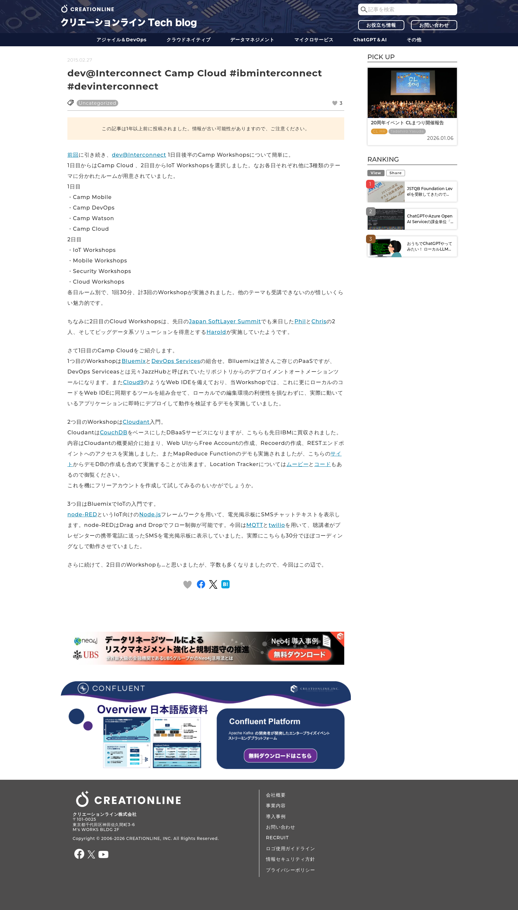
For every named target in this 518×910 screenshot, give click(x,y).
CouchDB (113, 432)
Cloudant (136, 422)
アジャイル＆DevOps (121, 40)
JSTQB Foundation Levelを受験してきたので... (430, 191)
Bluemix (134, 361)
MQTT (254, 525)
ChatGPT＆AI (370, 40)
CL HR (379, 131)
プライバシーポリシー (290, 870)
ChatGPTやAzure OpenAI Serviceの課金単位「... (430, 219)
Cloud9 (133, 382)
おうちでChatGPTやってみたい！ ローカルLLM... (429, 246)
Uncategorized (97, 103)
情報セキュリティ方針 (290, 859)
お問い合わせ (434, 25)
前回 (73, 155)
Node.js (150, 514)
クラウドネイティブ (188, 40)
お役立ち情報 (381, 25)
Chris (319, 321)
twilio (277, 525)
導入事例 (275, 816)
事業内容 (275, 806)
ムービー (297, 464)
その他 (414, 40)
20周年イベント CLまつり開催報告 (407, 123)
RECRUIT (277, 838)
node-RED (82, 514)
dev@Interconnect (139, 155)
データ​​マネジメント (252, 40)
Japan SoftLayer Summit (225, 321)
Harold (216, 332)
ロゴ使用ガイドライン (290, 848)
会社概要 (275, 795)
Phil (300, 321)
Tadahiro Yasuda (407, 131)
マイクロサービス (314, 40)
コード (322, 464)
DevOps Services (175, 361)
